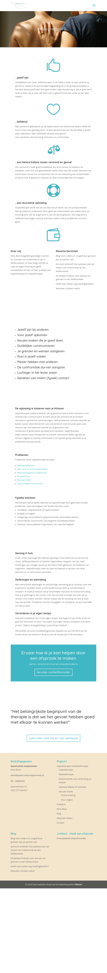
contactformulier (67, 664)
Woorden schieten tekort (68, 288)
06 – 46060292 (18, 781)
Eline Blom (62, 809)
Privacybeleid (63, 838)
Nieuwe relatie (66, 791)
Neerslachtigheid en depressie (32, 472)
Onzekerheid (23, 476)
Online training (68, 795)
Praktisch (61, 804)
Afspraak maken (64, 818)
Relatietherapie (66, 774)
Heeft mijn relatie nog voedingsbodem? (75, 283)
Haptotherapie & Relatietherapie (72, 766)
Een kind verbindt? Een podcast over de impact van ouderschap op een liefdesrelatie (75, 268)
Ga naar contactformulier (53, 672)
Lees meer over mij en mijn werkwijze (53, 738)
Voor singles (67, 799)
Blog (59, 813)
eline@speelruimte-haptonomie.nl (27, 775)
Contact (60, 822)
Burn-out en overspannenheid (32, 469)
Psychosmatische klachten (30, 483)
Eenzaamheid (24, 479)
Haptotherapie (66, 769)
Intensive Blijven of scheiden (72, 787)
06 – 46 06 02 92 (41, 664)
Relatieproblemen (26, 465)
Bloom (78, 884)
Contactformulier (78, 838)
